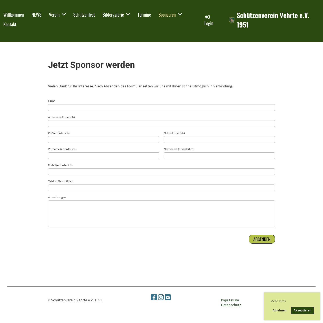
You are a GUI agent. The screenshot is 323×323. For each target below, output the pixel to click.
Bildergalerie (116, 14)
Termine (144, 14)
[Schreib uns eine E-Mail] (168, 297)
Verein (57, 14)
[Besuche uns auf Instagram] (161, 297)
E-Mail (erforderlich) (60, 165)
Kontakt (9, 24)
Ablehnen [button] (279, 310)
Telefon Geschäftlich (60, 181)
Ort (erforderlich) (174, 133)
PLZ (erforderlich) (59, 133)
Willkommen (13, 14)
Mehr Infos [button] (278, 301)
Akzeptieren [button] (302, 310)
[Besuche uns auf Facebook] (154, 297)
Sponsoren (170, 14)
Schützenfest (84, 14)
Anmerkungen (57, 197)
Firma (51, 101)
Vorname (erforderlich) (62, 149)
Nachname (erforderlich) (179, 149)
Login (208, 20)
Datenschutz (231, 305)
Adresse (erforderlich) (61, 117)
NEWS (36, 14)
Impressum (230, 300)
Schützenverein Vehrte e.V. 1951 (273, 20)
